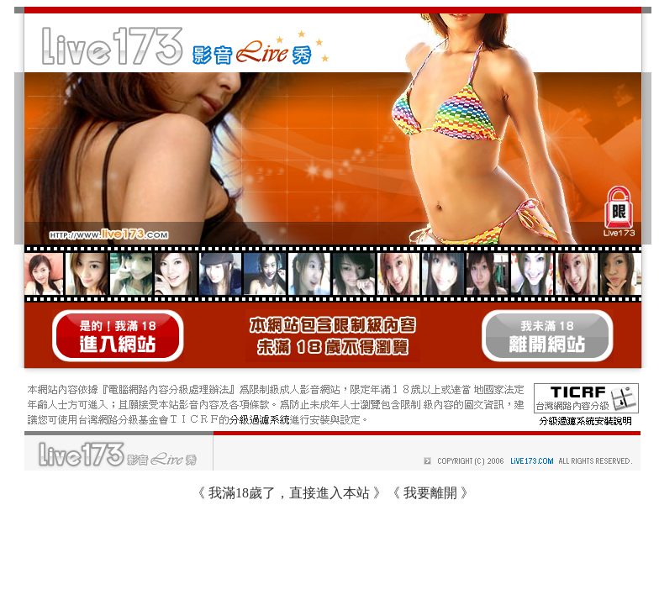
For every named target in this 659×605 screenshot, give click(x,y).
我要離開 (430, 493)
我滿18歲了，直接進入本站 (289, 493)
